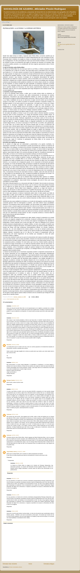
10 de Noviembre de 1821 (13, 299)
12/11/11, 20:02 (15, 344)
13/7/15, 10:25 (15, 435)
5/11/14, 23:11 (18, 380)
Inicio (30, 564)
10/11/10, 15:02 (15, 318)
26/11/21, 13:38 (19, 463)
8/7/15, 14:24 (15, 414)
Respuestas (11, 460)
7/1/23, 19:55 (15, 511)
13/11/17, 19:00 (21, 451)
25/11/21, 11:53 (15, 494)
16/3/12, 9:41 (15, 362)
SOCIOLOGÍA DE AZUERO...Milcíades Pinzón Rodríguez (35, 9)
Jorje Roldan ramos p (12, 451)
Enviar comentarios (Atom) (16, 567)
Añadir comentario (8, 523)
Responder (9, 313)
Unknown (9, 414)
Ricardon (9, 344)
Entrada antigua (49, 564)
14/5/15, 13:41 (14, 389)
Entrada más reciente (10, 564)
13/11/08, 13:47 (15, 306)
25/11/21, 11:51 (15, 478)
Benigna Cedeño (11, 380)
